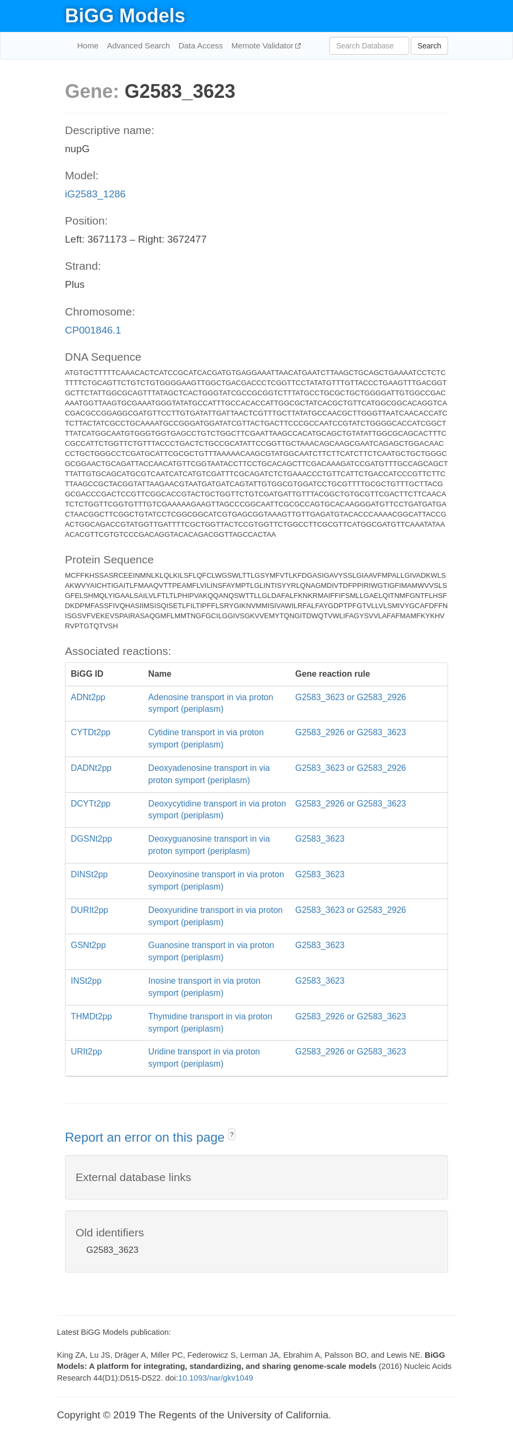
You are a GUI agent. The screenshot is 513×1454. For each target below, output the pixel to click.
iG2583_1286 (95, 194)
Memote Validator (263, 45)
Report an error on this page (146, 1137)
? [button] (232, 1135)
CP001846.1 (93, 330)
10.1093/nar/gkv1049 (215, 1377)
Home (87, 45)
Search (429, 45)
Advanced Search (138, 45)
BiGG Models (125, 16)
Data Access (200, 45)
